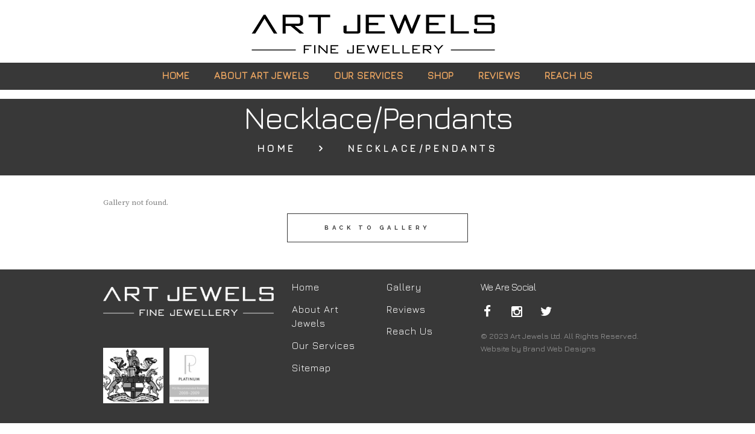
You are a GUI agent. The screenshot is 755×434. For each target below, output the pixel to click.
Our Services (323, 345)
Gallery (404, 286)
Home (277, 148)
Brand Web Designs (559, 348)
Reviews (406, 309)
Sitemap (311, 367)
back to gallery (377, 227)
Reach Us (410, 331)
